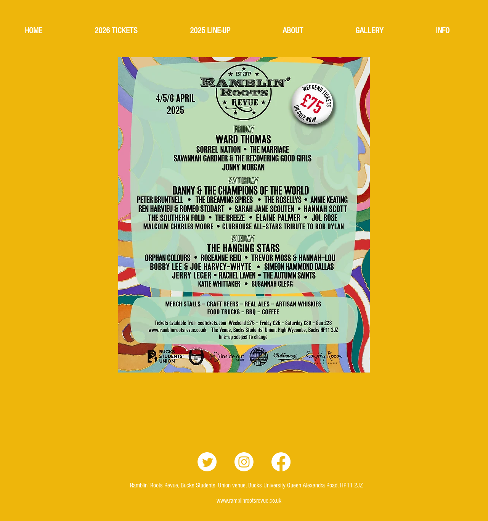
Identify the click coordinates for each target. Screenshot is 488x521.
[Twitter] (207, 461)
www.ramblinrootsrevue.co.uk (249, 500)
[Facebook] (281, 461)
